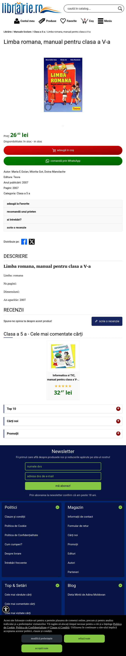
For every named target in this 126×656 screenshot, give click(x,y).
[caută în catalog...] (90, 8)
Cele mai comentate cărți (20, 604)
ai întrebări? (14, 219)
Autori (71, 562)
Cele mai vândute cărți (18, 594)
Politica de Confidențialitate (21, 535)
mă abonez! (63, 486)
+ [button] (118, 409)
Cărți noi (73, 535)
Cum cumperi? (13, 544)
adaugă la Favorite (18, 203)
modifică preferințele (41, 638)
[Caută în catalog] (120, 8)
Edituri (71, 553)
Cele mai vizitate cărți (18, 613)
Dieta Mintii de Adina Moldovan (86, 594)
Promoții (73, 544)
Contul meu (24, 21)
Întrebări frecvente (16, 562)
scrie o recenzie (16, 227)
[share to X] (32, 242)
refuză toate (84, 638)
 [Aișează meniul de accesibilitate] (6, 609)
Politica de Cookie (15, 526)
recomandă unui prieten (21, 211)
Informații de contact (80, 516)
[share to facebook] (24, 242)
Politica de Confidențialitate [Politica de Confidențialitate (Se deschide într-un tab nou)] (31, 627)
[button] (105, 21)
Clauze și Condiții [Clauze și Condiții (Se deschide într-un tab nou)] (59, 627)
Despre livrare (13, 553)
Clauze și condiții (15, 516)
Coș (87, 21)
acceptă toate (41, 648)
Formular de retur (78, 526)
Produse (47, 21)
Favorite (68, 21)
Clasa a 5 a (23, 193)
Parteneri (73, 572)
